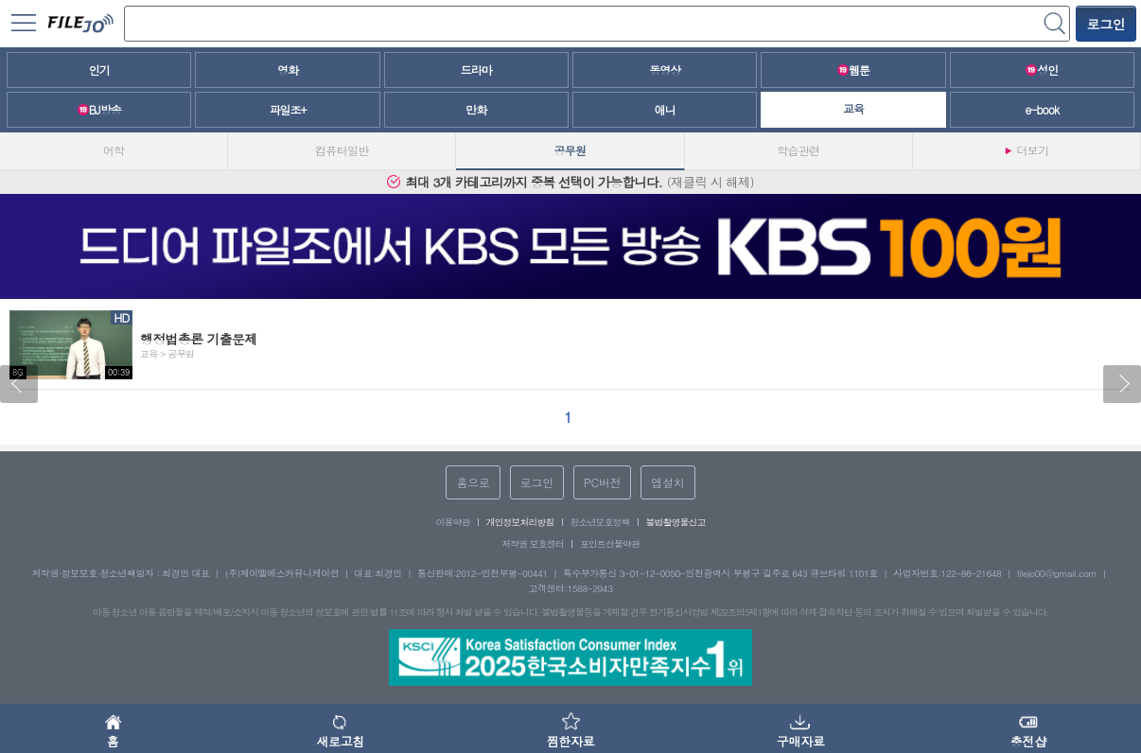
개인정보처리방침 (520, 522)
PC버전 (602, 482)
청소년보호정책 (600, 522)
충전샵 (1028, 728)
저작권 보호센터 (532, 544)
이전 (19, 384)
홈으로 (472, 482)
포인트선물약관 (610, 544)
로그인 (1105, 23)
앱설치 (667, 482)
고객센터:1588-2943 (571, 588)
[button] (19, 384)
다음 (1122, 384)
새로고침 (340, 728)
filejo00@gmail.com (1057, 573)
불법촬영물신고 (676, 522)
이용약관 (453, 522)
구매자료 (801, 728)
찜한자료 (570, 728)
